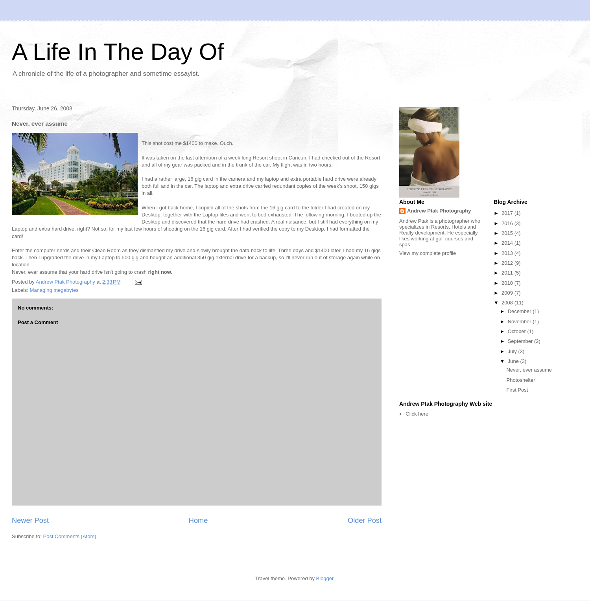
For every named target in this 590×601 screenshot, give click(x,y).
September (521, 341)
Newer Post (30, 520)
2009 (508, 293)
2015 (508, 233)
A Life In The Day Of (118, 51)
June (514, 361)
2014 (508, 243)
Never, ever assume (529, 370)
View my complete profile (427, 253)
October (517, 331)
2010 (508, 283)
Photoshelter (520, 380)
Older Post (365, 520)
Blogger (325, 578)
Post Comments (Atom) (69, 536)
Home (198, 520)
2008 (508, 303)
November (520, 321)
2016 (508, 223)
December (520, 311)
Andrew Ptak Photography (439, 211)
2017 (508, 213)
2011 (508, 273)
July (513, 351)
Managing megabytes (54, 290)
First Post (517, 390)
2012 (508, 263)
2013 (508, 253)
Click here (417, 414)
